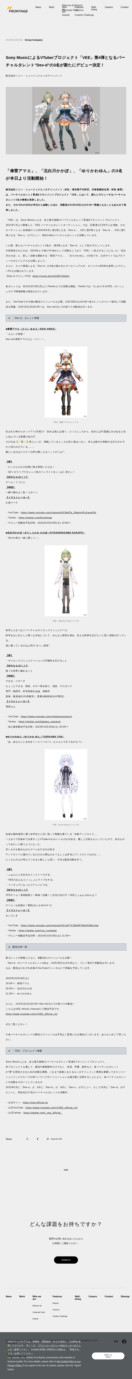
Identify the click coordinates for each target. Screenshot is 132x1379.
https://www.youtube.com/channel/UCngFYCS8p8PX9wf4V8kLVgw (60, 925)
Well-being (94, 8)
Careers (109, 7)
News (38, 7)
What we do (39, 1305)
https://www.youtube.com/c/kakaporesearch (46, 716)
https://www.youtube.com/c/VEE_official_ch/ (32, 1014)
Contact (124, 7)
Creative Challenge (66, 1318)
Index (66, 1170)
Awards (36, 1318)
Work (51, 7)
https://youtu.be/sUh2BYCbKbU (51, 276)
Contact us (66, 1261)
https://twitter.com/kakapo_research (40, 721)
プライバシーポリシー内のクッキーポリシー (58, 1349)
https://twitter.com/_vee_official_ (43, 1113)
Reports (60, 1305)
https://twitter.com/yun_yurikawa (38, 930)
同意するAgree (109, 1357)
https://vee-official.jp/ (35, 1102)
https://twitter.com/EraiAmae (35, 517)
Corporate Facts (41, 1311)
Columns (60, 1311)
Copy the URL (55, 1139)
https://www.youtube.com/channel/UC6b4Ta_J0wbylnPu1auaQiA (58, 512)
